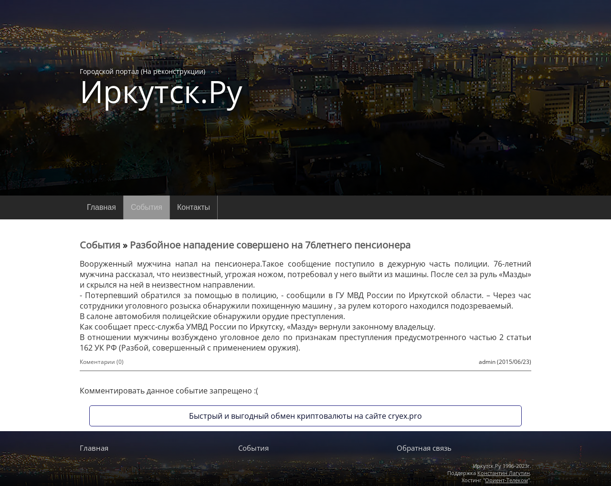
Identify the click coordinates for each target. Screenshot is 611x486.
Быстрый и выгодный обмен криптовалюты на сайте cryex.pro (305, 416)
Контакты (193, 207)
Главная (101, 207)
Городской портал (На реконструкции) (161, 87)
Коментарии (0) (102, 362)
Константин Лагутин (503, 472)
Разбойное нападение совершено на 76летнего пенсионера (270, 244)
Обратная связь (424, 448)
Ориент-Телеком (506, 480)
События (146, 207)
